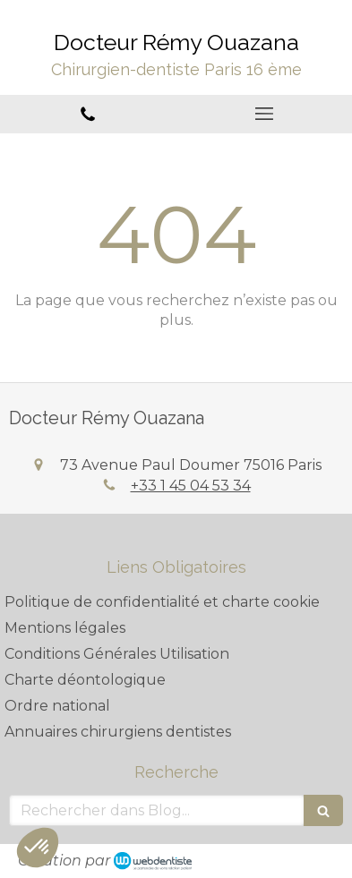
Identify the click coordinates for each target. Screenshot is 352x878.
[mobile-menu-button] (264, 114)
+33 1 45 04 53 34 (191, 485)
